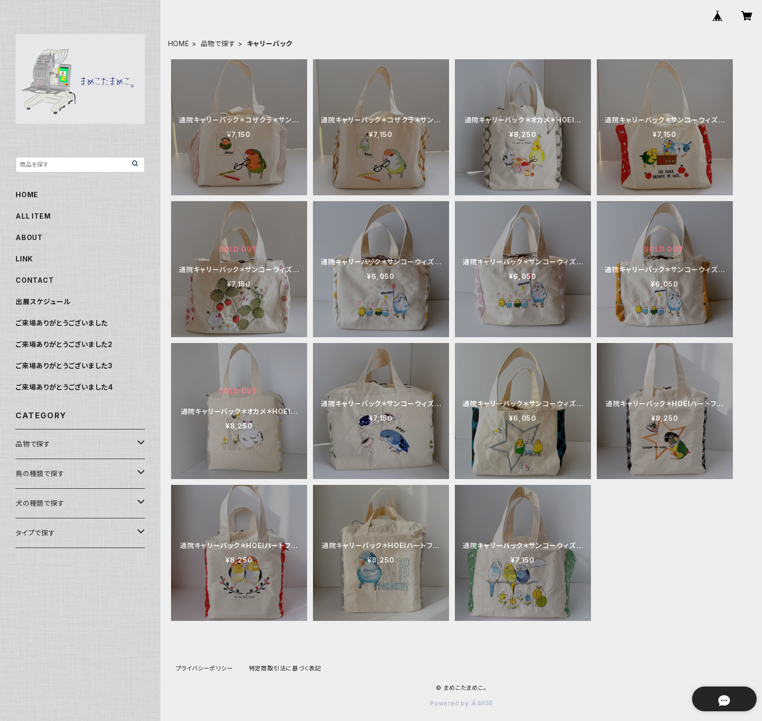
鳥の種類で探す (40, 473)
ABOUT (29, 237)
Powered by (461, 703)
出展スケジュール (43, 301)
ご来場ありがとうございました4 (64, 387)
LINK (24, 259)
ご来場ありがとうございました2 (64, 344)
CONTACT (35, 280)
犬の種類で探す (40, 503)
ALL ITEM (33, 216)
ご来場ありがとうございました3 (64, 365)
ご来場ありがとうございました (62, 323)
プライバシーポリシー (204, 668)
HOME (179, 43)
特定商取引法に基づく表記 (285, 668)
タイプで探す (35, 533)
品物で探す (218, 43)
